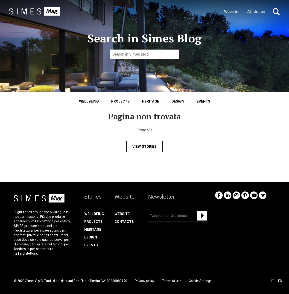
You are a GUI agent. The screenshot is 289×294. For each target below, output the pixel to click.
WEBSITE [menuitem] (122, 214)
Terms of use (171, 281)
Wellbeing (89, 101)
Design (178, 101)
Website (231, 11)
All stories (256, 11)
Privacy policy (144, 281)
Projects (120, 101)
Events (203, 101)
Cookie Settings (200, 281)
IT (272, 281)
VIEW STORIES (144, 146)
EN (280, 281)
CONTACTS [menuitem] (124, 222)
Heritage (150, 101)
